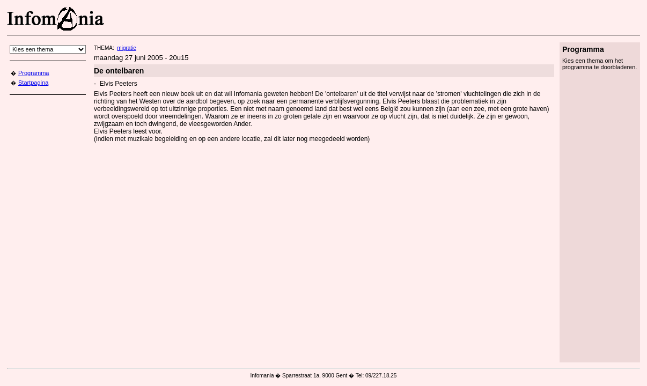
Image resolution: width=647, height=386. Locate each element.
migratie (126, 48)
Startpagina (33, 82)
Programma (33, 73)
